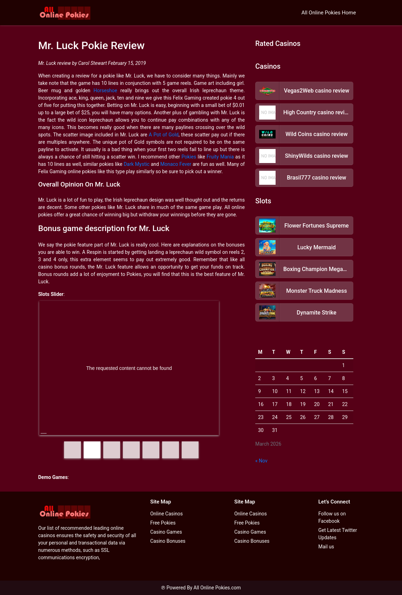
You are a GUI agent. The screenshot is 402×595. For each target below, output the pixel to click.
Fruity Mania (220, 157)
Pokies (188, 157)
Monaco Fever (175, 164)
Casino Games (166, 532)
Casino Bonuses (168, 541)
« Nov (261, 461)
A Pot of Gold (164, 134)
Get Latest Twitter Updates (337, 533)
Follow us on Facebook (332, 517)
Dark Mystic (137, 164)
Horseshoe (105, 90)
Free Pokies (162, 523)
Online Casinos (166, 513)
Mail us (326, 546)
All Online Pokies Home (329, 12)
